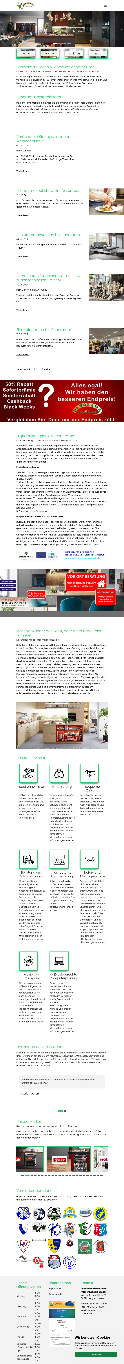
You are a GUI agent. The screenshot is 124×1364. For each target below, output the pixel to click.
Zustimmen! (96, 1354)
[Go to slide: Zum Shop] (69, 43)
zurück (26, 369)
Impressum (55, 1288)
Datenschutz (55, 1294)
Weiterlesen (22, 171)
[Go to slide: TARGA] (55, 43)
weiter (47, 369)
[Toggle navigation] (105, 5)
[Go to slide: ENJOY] (60, 43)
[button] (60, 1111)
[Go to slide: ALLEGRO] (64, 43)
